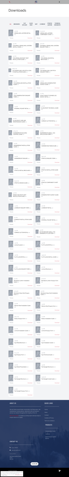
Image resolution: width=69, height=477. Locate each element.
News (46, 412)
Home (46, 409)
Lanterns (47, 434)
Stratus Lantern (49, 24)
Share (34, 463)
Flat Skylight (24, 24)
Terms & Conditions (50, 420)
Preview (11, 38)
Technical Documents (57, 24)
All (10, 24)
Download (30, 38)
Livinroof (42, 24)
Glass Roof (31, 24)
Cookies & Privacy (49, 418)
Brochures (17, 24)
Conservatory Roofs (50, 431)
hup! (36, 24)
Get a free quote (14, 415)
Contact (47, 415)
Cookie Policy (4, 475)
